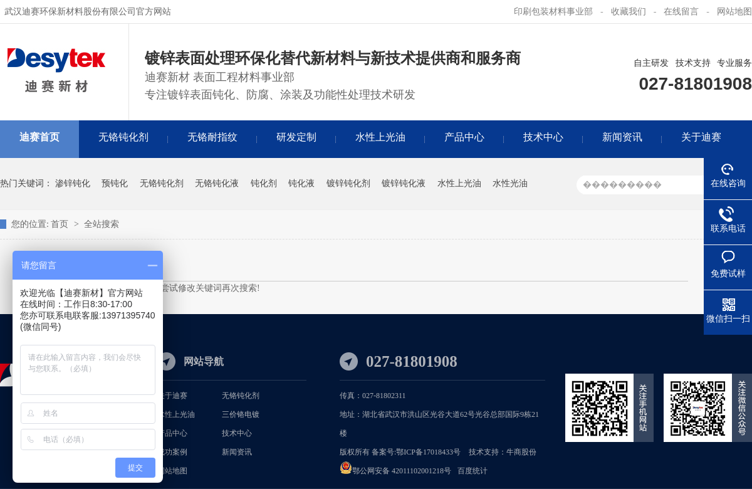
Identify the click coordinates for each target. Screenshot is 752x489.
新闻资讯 (237, 452)
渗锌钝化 (72, 183)
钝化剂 (264, 183)
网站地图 (734, 11)
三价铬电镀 (240, 414)
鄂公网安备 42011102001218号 (401, 470)
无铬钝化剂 (162, 183)
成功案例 (172, 452)
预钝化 (115, 183)
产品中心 (172, 433)
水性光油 (510, 183)
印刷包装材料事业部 (553, 11)
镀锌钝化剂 (348, 183)
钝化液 (301, 183)
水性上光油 (459, 183)
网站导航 (204, 361)
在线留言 (681, 11)
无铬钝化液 (217, 183)
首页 (61, 224)
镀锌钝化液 (404, 183)
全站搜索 (101, 224)
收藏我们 (628, 11)
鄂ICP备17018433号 (428, 452)
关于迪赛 (172, 395)
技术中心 (237, 433)
